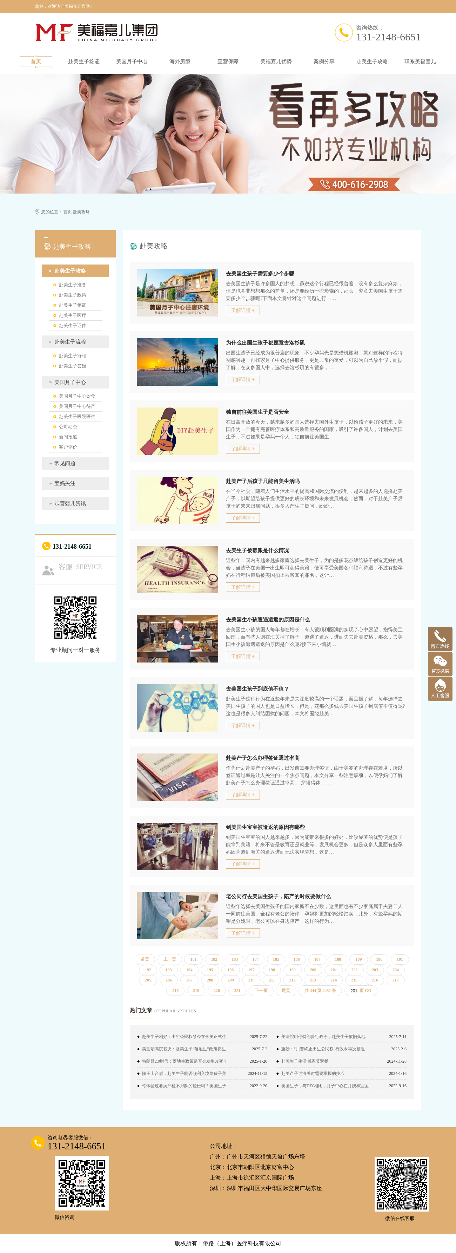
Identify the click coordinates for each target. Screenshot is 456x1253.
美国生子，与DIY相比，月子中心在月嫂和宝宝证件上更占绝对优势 (325, 1087)
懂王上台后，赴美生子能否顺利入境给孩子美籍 (184, 1075)
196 (230, 969)
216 (375, 980)
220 (217, 990)
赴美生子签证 (84, 61)
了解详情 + (243, 310)
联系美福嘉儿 (420, 61)
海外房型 (179, 61)
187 (317, 959)
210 (251, 980)
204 (396, 969)
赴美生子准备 (72, 284)
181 (193, 959)
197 (251, 969)
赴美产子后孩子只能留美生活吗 (263, 481)
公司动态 (68, 426)
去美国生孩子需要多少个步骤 (260, 273)
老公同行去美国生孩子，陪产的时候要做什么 (278, 896)
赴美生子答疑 (72, 365)
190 (379, 959)
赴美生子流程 (70, 342)
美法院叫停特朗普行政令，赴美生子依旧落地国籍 (323, 1038)
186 (297, 959)
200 (313, 969)
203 (375, 969)
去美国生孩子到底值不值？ (257, 689)
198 (272, 969)
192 (148, 969)
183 (235, 959)
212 (292, 980)
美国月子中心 (132, 61)
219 (196, 990)
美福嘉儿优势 (276, 61)
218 (175, 990)
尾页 (286, 990)
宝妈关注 (64, 483)
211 (272, 980)
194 (189, 969)
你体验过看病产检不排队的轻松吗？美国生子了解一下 (184, 1087)
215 (354, 980)
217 (396, 980)
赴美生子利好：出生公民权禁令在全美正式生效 (184, 1038)
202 (354, 969)
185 (276, 959)
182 (214, 959)
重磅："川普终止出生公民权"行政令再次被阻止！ (323, 1050)
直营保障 (228, 61)
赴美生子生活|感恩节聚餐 (304, 1061)
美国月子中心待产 (77, 406)
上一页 (169, 959)
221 (237, 990)
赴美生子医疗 (72, 315)
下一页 (261, 990)
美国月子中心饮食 (77, 396)
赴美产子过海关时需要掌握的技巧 (312, 1073)
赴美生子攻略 (372, 61)
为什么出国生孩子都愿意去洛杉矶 (265, 343)
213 (313, 980)
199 (292, 969)
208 (210, 980)
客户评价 (68, 447)
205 (148, 980)
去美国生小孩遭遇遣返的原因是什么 (268, 619)
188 (338, 959)
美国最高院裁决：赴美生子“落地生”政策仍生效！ (184, 1050)
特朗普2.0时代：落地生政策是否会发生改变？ (184, 1061)
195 (210, 969)
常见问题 (64, 463)
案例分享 (324, 61)
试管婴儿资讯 (70, 503)
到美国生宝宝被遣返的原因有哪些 (265, 827)
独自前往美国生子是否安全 (257, 412)
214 (333, 980)
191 (400, 959)
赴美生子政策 (72, 295)
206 (169, 980)
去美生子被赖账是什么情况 (257, 550)
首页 (36, 61)
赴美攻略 (154, 246)
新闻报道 (68, 436)
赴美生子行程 (72, 355)
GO (368, 990)
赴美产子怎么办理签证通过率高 (263, 758)
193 (169, 969)
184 (255, 959)
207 (189, 980)
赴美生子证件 (72, 325)
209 (231, 980)
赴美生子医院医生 (77, 416)
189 (358, 959)
